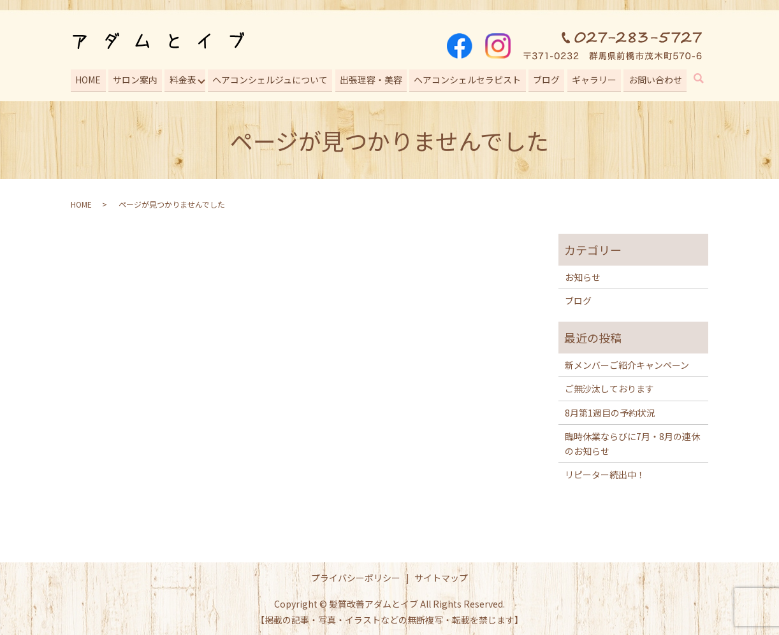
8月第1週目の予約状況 (610, 410)
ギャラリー (593, 78)
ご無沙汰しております (609, 386)
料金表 (181, 78)
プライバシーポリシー (355, 575)
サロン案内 (134, 78)
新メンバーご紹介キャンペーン (627, 363)
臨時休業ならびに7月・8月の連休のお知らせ (632, 441)
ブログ (545, 78)
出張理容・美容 (370, 78)
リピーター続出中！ (605, 472)
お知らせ (583, 275)
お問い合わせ (654, 78)
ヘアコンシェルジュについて (270, 78)
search (706, 78)
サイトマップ (441, 575)
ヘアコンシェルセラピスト (467, 78)
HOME (87, 78)
